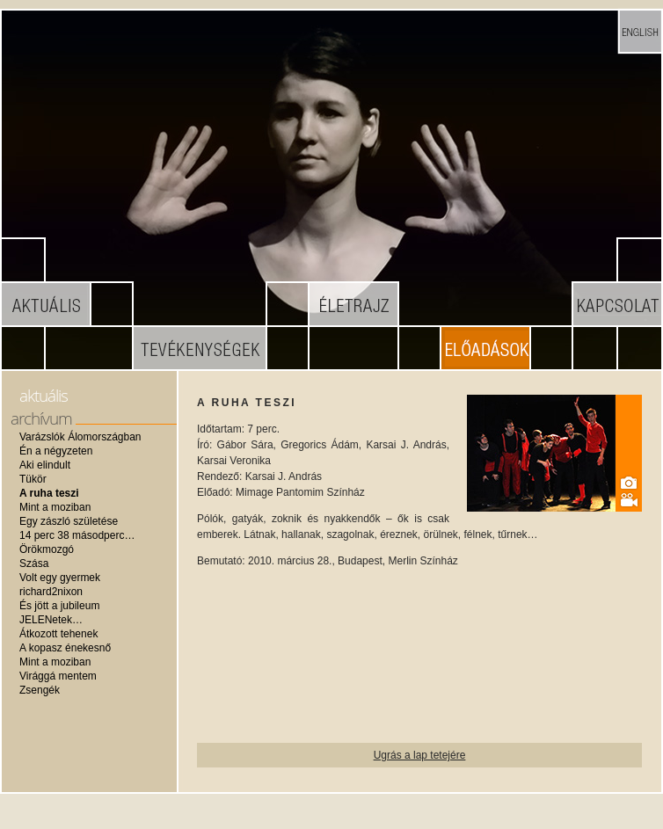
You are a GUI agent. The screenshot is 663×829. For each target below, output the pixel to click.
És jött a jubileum (59, 606)
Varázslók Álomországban (80, 437)
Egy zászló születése (68, 521)
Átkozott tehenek (58, 634)
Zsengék (39, 690)
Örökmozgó (46, 549)
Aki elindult (44, 465)
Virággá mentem (58, 676)
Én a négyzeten (55, 451)
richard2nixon (51, 591)
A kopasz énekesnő (65, 648)
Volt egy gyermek (59, 577)
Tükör (33, 479)
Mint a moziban (55, 507)
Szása (33, 563)
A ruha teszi (49, 493)
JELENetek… (51, 620)
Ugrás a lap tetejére (420, 755)
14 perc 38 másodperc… (77, 535)
